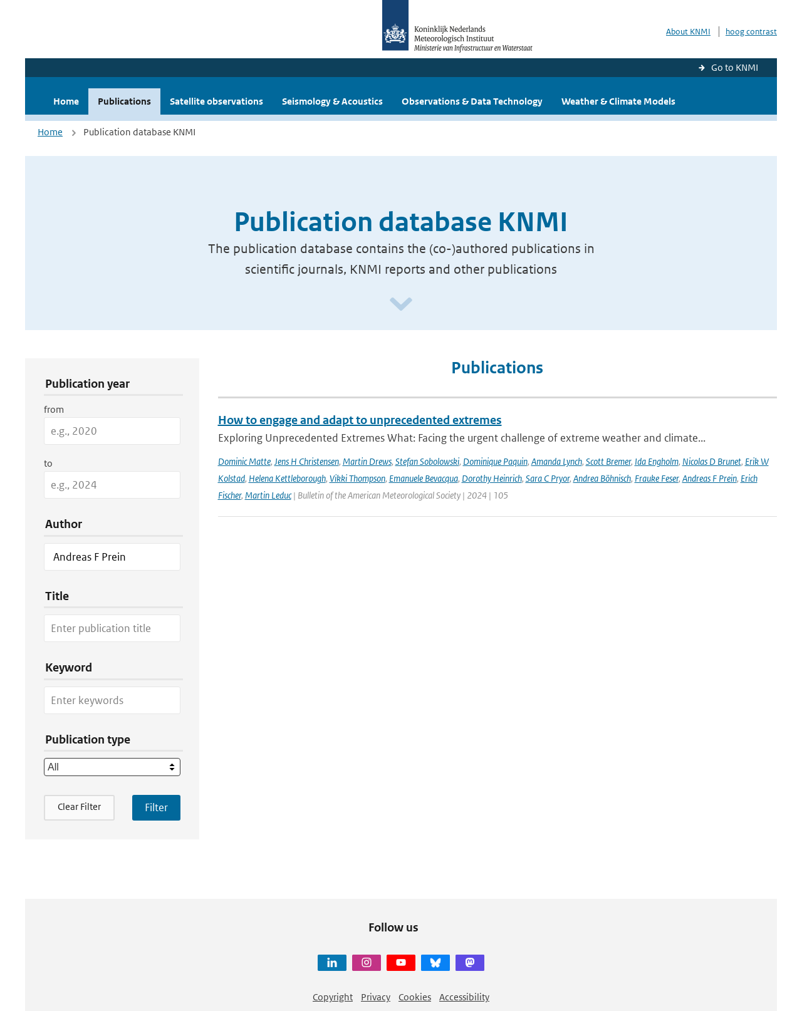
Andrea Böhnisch (602, 478)
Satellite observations (216, 101)
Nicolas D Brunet (711, 461)
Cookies (414, 997)
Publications (124, 101)
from (54, 409)
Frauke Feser (657, 478)
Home (66, 101)
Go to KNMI (734, 67)
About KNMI (688, 31)
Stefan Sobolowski (427, 461)
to (48, 463)
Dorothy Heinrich (492, 478)
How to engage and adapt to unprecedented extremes (360, 420)
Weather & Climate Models (618, 101)
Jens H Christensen (306, 461)
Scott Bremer (608, 461)
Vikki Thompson (357, 478)
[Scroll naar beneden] (401, 304)
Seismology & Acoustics (332, 101)
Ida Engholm (657, 461)
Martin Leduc (268, 495)
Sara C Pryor (548, 478)
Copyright (333, 997)
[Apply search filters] (156, 807)
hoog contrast (751, 31)
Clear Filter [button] (79, 806)
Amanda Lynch (556, 461)
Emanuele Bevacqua (423, 478)
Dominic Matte (244, 461)
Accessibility (464, 997)
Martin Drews (367, 461)
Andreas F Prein (709, 478)
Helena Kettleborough (287, 478)
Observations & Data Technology (472, 101)
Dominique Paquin (495, 461)
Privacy (375, 997)
